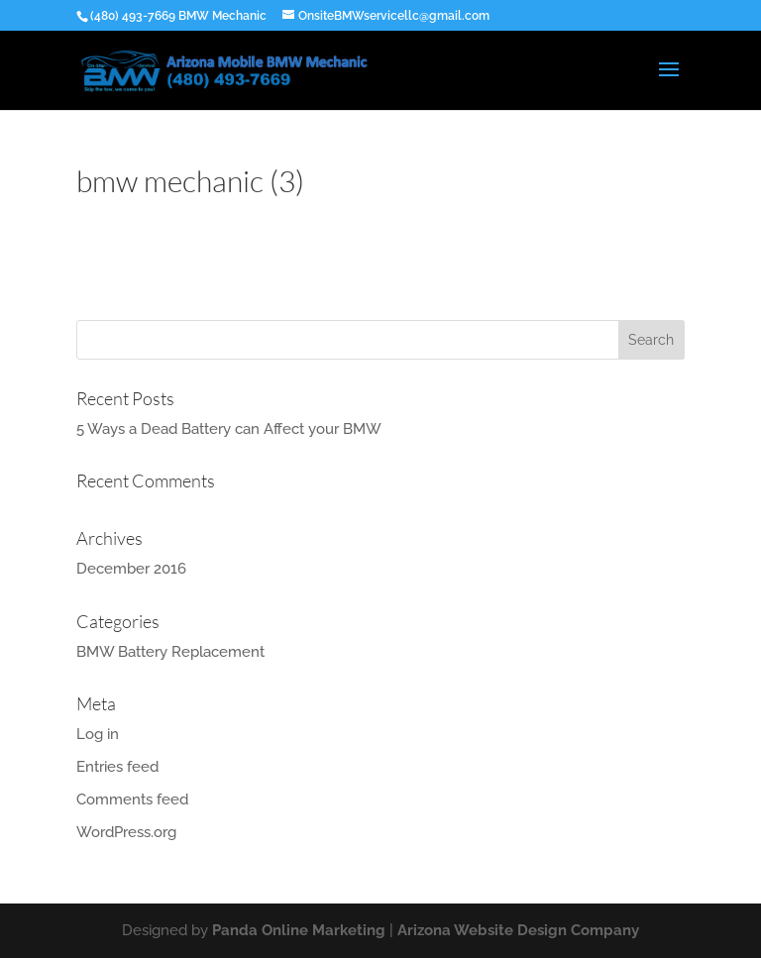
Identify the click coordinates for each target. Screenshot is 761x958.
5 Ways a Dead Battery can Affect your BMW (228, 429)
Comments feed (132, 799)
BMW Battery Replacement (170, 652)
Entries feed (117, 767)
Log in (97, 734)
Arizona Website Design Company (518, 930)
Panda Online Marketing (298, 930)
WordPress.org (126, 832)
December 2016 (131, 569)
